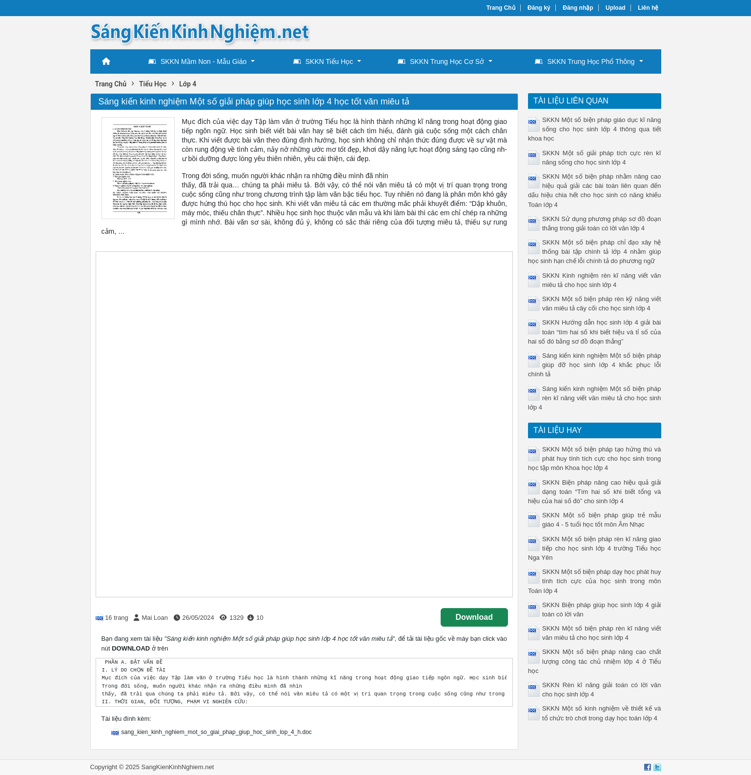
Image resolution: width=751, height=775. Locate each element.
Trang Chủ (501, 7)
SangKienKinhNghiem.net (177, 767)
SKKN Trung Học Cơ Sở (441, 61)
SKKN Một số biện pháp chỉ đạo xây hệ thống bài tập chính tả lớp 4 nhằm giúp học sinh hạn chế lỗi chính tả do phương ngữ (594, 252)
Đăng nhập (578, 7)
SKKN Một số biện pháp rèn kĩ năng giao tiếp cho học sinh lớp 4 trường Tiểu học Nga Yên (594, 548)
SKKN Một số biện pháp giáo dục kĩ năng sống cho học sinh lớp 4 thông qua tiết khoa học (594, 129)
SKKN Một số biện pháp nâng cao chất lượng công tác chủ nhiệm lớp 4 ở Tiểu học (594, 661)
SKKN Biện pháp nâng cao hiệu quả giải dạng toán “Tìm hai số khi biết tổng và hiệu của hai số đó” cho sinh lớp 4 (594, 492)
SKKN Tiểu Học (323, 61)
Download (474, 617)
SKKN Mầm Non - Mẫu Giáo (197, 61)
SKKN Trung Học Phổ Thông (584, 61)
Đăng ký (539, 7)
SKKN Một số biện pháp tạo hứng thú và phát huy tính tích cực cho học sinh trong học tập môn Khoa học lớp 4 (594, 458)
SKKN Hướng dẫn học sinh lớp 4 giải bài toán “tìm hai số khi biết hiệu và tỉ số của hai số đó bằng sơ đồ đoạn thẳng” (594, 332)
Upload (616, 7)
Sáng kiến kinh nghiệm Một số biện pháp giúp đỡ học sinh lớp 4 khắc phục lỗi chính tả (594, 365)
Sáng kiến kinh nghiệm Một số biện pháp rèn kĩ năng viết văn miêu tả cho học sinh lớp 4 (594, 398)
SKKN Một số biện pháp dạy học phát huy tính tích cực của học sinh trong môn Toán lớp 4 (594, 581)
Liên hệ (648, 7)
